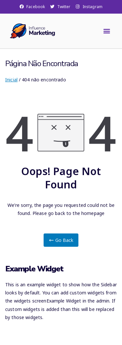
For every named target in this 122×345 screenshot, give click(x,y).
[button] (107, 31)
